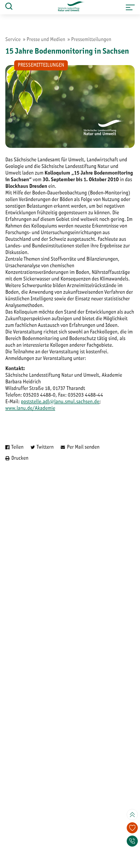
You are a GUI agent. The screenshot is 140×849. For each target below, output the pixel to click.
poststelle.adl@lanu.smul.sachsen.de (60, 402)
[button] (130, 7)
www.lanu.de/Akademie (30, 408)
